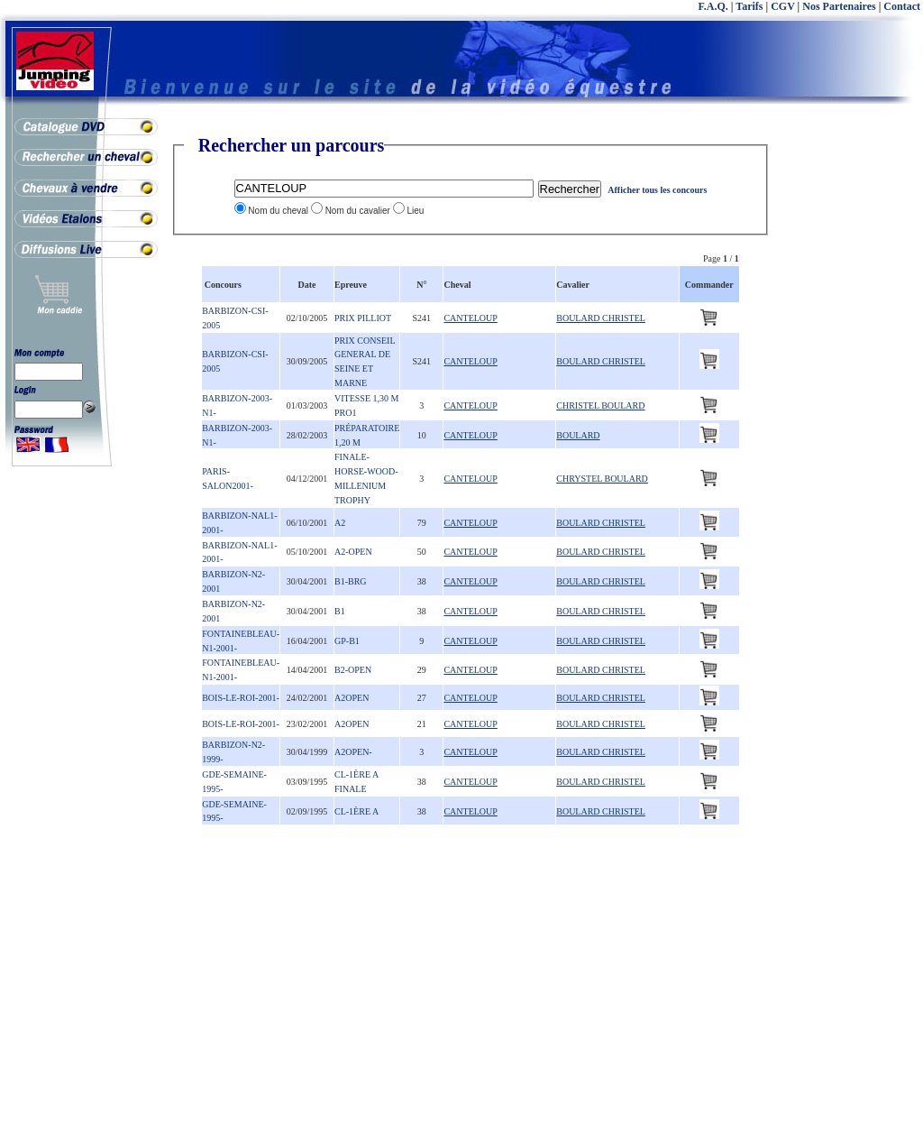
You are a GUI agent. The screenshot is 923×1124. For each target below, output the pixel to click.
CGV (782, 6)
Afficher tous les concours (657, 190)
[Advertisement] (851, 406)
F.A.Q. (713, 6)
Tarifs (749, 6)
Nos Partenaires (838, 6)
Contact (901, 6)
